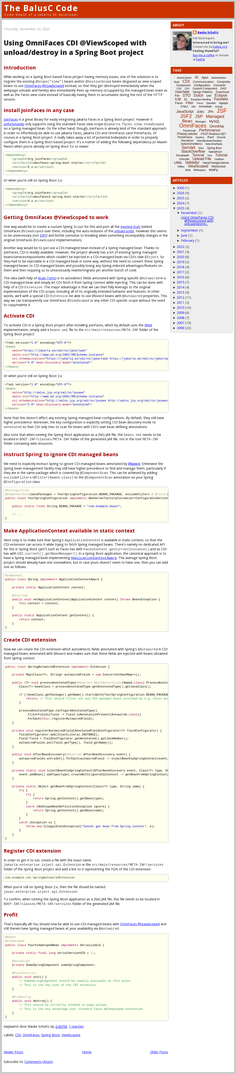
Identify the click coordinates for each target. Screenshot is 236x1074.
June (184, 235)
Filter (190, 103)
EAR (208, 96)
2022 (180, 246)
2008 (180, 317)
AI (196, 77)
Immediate (205, 106)
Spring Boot (50, 1035)
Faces (179, 103)
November (189, 213)
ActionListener (184, 78)
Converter (219, 85)
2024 (180, 203)
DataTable (182, 92)
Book (176, 82)
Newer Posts (13, 1052)
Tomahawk (182, 155)
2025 (180, 198)
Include (218, 106)
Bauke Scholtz (208, 32)
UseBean (219, 159)
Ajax (204, 77)
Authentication (219, 78)
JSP (199, 116)
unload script (124, 231)
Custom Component (205, 88)
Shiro (201, 148)
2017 (180, 272)
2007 (180, 323)
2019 (180, 262)
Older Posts (159, 1052)
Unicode (184, 159)
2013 (180, 292)
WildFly (213, 170)
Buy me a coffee (204, 55)
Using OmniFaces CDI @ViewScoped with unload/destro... (197, 220)
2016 (180, 277)
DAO (223, 88)
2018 (180, 267)
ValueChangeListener (216, 162)
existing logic (131, 226)
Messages (200, 121)
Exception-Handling (201, 99)
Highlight (223, 103)
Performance (209, 130)
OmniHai (216, 126)
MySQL (214, 121)
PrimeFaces (184, 137)
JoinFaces (11, 119)
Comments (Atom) (38, 1061)
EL (186, 99)
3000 (180, 188)
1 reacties (76, 1026)
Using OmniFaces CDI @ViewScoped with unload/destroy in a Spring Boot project (75, 47)
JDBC (200, 111)
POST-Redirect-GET (213, 134)
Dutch (199, 95)
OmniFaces (44, 85)
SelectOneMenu (191, 144)
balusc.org (220, 47)
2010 (180, 307)
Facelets (221, 99)
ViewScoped (71, 1035)
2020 (180, 257)
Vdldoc (181, 166)
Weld (148, 325)
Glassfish (211, 103)
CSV (187, 88)
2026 (180, 193)
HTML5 (184, 106)
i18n (193, 106)
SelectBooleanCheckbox (209, 141)
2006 (180, 328)
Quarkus (199, 137)
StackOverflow (193, 151)
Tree (209, 155)
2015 (180, 282)
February (187, 240)
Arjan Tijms (46, 278)
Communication (203, 81)
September (189, 230)
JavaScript (185, 111)
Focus (200, 103)
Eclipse (221, 95)
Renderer (187, 140)
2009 (180, 312)
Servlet (188, 147)
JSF (222, 110)
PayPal (200, 59)
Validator (192, 162)
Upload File (201, 159)
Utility (178, 162)
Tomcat (198, 155)
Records (221, 137)
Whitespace (200, 170)
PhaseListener (187, 134)
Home (86, 1052)
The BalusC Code (41, 8)
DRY (43, 235)
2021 (180, 252)
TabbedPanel (215, 152)
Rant (210, 137)
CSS (179, 88)
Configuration (202, 85)
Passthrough (189, 130)
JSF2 (186, 116)
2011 (180, 302)
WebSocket (219, 166)
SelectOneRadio (214, 144)
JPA (210, 111)
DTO (186, 95)
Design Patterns (202, 92)
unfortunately (14, 124)
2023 (180, 208)
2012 (180, 297)
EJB (178, 99)
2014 (180, 287)
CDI (18, 1035)
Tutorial (221, 155)
